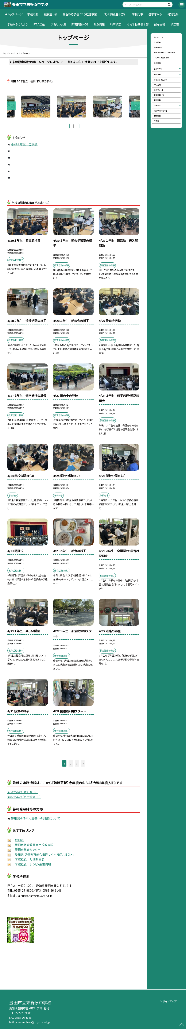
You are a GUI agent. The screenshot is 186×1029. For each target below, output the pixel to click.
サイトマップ (170, 1001)
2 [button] (70, 764)
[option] (73, 107)
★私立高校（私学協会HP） (24, 798)
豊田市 (19, 841)
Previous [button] (11, 106)
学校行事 (137, 14)
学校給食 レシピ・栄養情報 (33, 865)
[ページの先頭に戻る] (181, 1024)
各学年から (155, 14)
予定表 (175, 24)
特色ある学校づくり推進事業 (80, 14)
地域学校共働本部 (137, 24)
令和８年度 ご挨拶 (24, 145)
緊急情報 (99, 24)
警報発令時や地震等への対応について (35, 819)
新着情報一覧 (79, 24)
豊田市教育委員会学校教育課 (34, 846)
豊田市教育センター (27, 850)
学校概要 (32, 14)
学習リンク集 (58, 24)
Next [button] (135, 106)
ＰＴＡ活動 (39, 24)
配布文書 (159, 24)
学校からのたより (17, 24)
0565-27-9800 (23, 1013)
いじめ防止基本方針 (114, 14)
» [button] (83, 764)
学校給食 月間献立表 (29, 860)
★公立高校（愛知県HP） (22, 793)
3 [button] (77, 764)
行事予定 (115, 24)
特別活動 (172, 14)
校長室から (50, 14)
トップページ (15, 14)
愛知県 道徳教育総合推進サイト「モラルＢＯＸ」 (44, 855)
